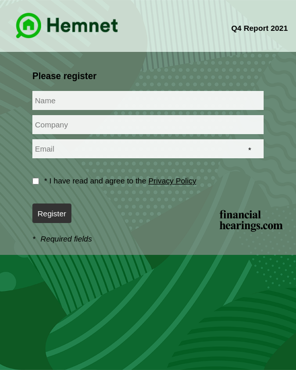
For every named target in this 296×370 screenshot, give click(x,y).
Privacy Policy (172, 180)
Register (52, 213)
